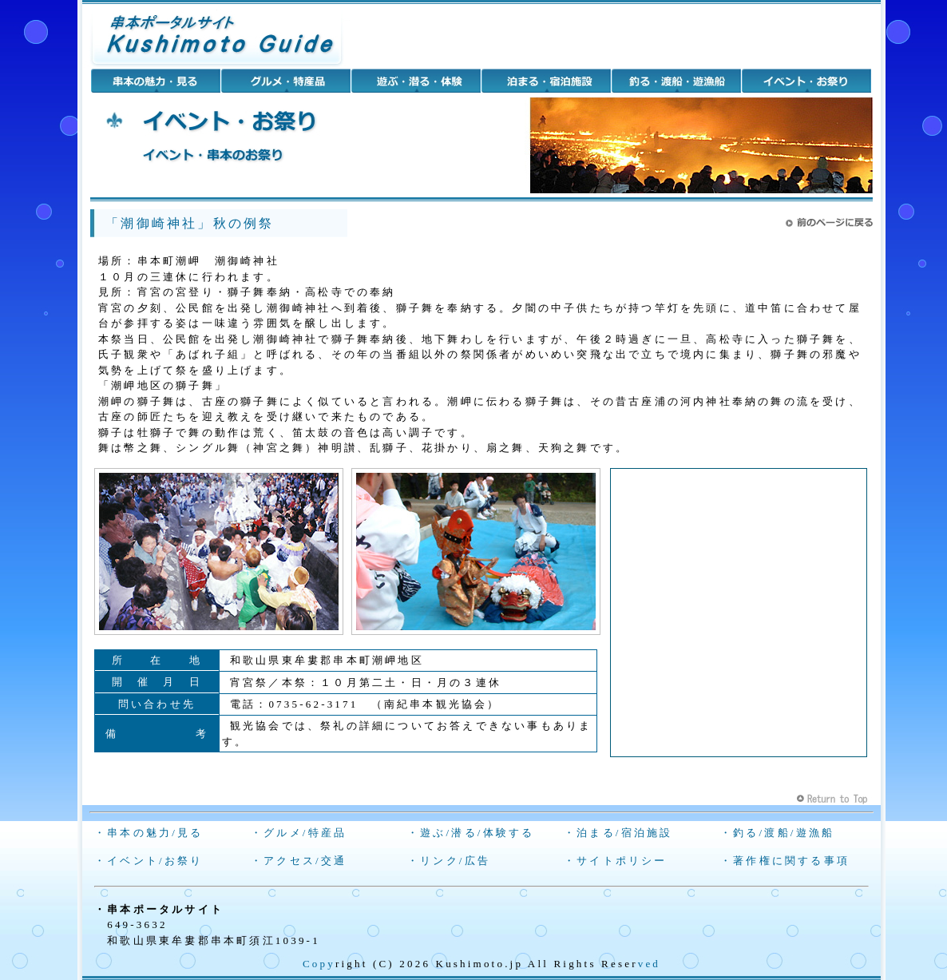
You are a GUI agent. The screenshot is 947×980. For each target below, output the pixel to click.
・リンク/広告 (448, 861)
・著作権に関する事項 (785, 861)
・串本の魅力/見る (148, 833)
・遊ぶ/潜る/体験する (470, 833)
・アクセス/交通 (299, 861)
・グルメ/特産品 (299, 833)
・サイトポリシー (616, 861)
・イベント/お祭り (148, 861)
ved (649, 964)
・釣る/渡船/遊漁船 (777, 833)
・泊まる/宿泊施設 (618, 833)
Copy (319, 964)
